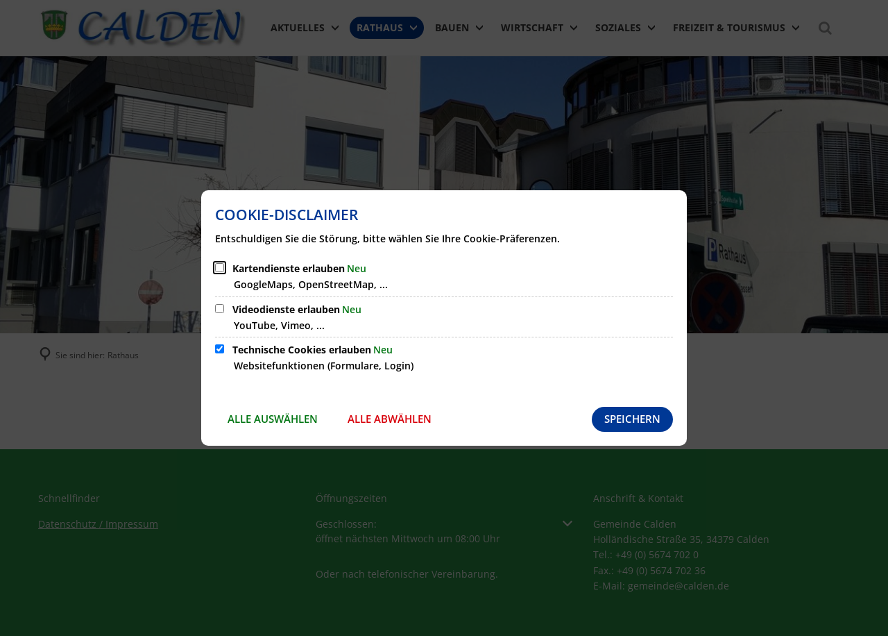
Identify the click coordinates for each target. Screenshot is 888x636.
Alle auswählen (273, 419)
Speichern (632, 419)
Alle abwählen (390, 419)
